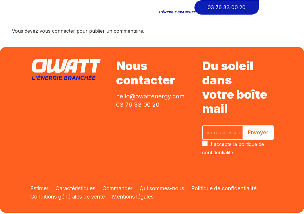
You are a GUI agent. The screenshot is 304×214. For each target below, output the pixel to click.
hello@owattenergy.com (150, 96)
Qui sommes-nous (162, 188)
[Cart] (278, 7)
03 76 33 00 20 (137, 104)
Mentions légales (132, 196)
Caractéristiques (75, 188)
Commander (117, 188)
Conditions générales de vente (67, 196)
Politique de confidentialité (223, 188)
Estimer (39, 188)
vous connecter (57, 31)
